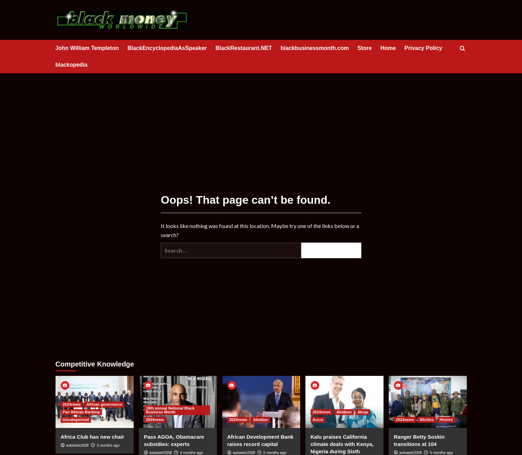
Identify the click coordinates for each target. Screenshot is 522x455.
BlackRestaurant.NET (244, 48)
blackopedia (71, 65)
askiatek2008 (77, 445)
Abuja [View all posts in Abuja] (362, 412)
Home (388, 48)
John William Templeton (87, 48)
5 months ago (274, 452)
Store (364, 48)
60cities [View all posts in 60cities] (426, 420)
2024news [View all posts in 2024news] (72, 404)
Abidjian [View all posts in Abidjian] (260, 420)
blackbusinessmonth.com (314, 48)
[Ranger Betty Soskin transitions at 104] (428, 402)
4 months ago (191, 452)
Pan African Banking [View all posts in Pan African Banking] (81, 412)
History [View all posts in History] (446, 420)
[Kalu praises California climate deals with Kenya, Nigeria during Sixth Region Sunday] (344, 402)
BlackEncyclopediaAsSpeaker (167, 48)
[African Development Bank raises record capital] (261, 402)
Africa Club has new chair (92, 437)
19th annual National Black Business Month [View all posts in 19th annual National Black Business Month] (170, 410)
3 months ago (108, 445)
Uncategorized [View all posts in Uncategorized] (76, 420)
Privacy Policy (423, 48)
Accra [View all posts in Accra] (318, 420)
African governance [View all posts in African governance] (104, 404)
